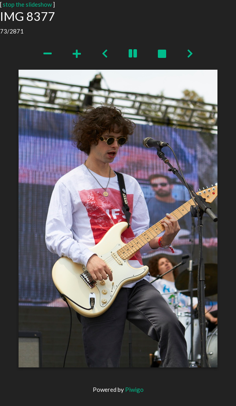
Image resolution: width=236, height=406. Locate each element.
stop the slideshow (27, 4)
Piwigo (134, 389)
